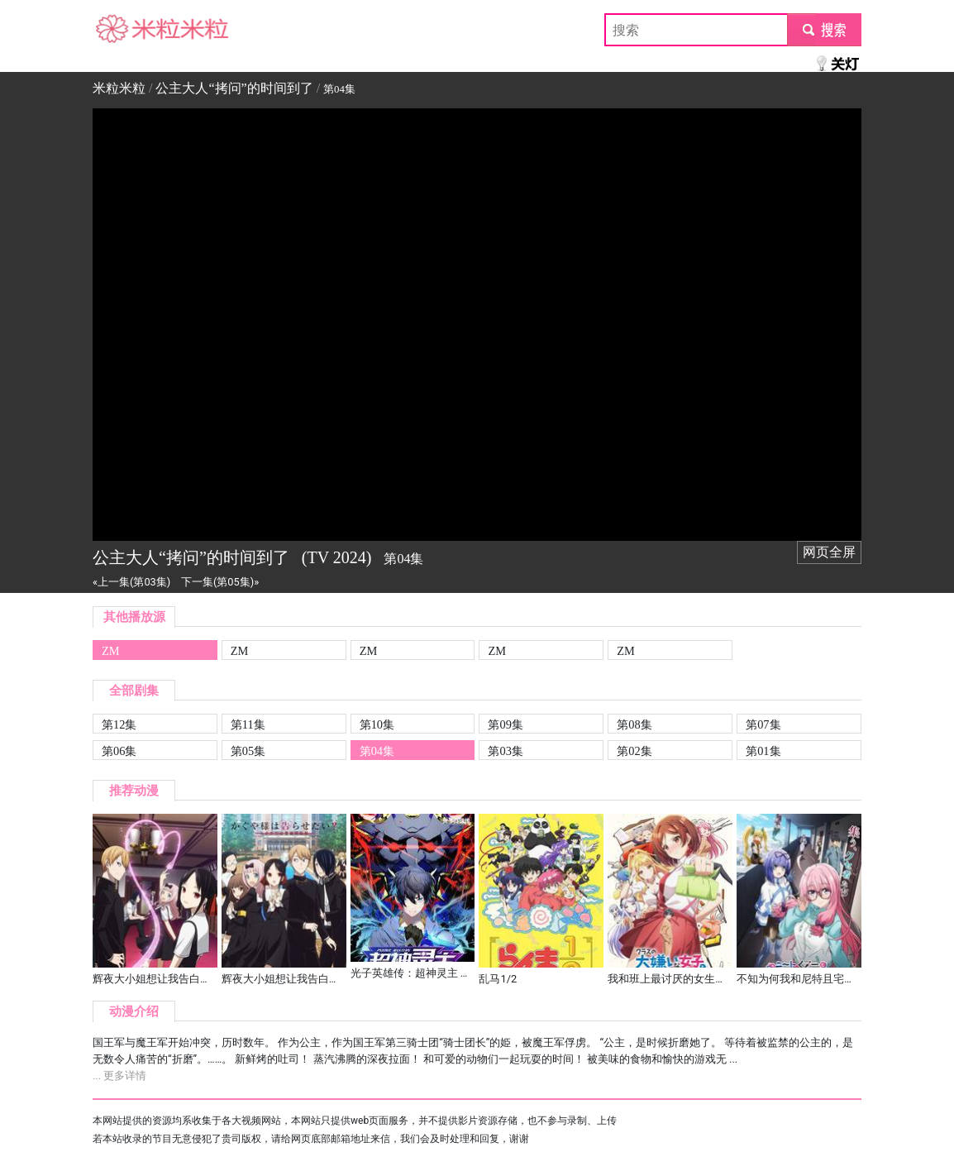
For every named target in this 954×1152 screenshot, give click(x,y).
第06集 (119, 751)
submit (824, 29)
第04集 (377, 751)
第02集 (634, 751)
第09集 (505, 724)
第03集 (505, 751)
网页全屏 (829, 552)
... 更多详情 (119, 1075)
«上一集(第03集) (131, 582)
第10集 (377, 724)
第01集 (763, 751)
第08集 (634, 724)
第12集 (119, 724)
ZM (111, 650)
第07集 (763, 724)
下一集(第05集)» (220, 582)
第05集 (248, 751)
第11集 (248, 724)
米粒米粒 (119, 29)
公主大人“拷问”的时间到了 (233, 88)
